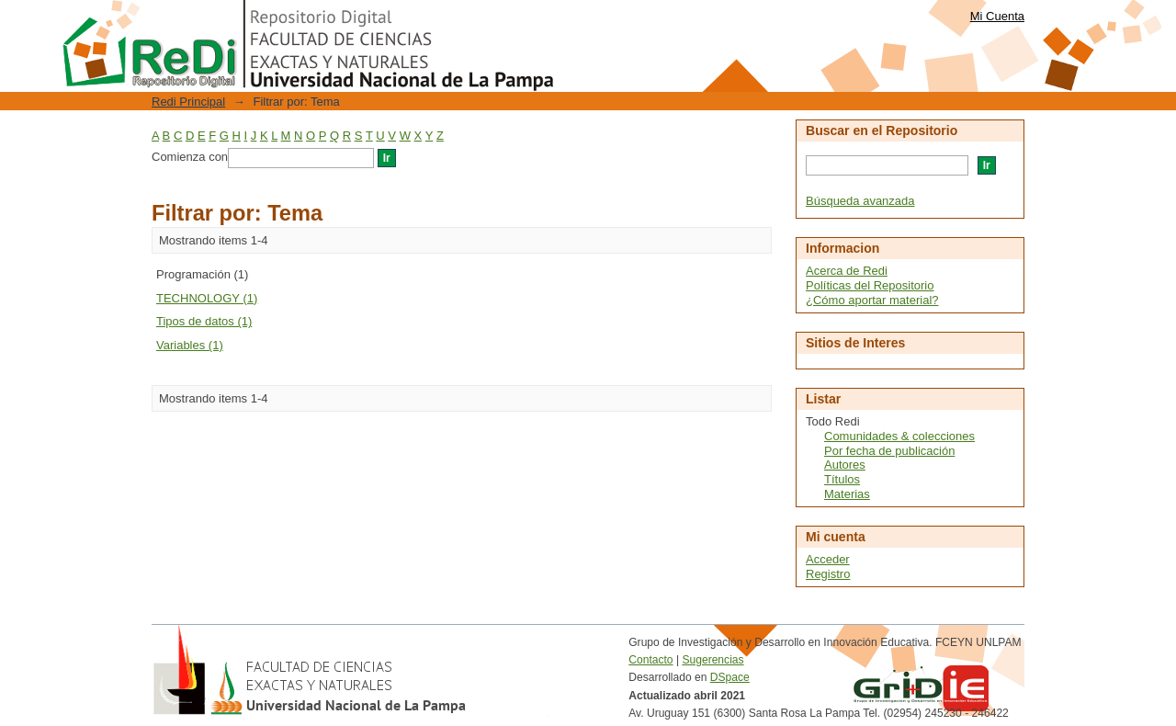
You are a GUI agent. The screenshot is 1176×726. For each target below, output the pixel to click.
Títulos (842, 479)
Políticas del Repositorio (869, 285)
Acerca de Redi (847, 271)
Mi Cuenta (997, 16)
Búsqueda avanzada (860, 201)
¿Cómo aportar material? (872, 300)
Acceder (828, 559)
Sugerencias (712, 659)
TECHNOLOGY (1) (206, 298)
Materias (847, 494)
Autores (844, 464)
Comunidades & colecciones (899, 436)
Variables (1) (189, 345)
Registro (828, 574)
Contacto (650, 659)
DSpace (730, 677)
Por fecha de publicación (889, 451)
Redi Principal (188, 101)
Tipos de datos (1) (204, 321)
